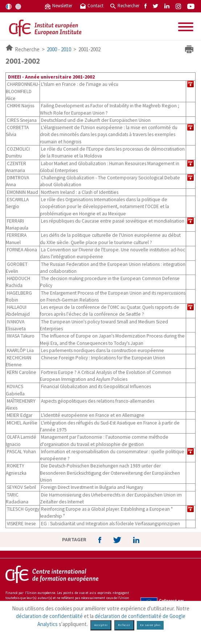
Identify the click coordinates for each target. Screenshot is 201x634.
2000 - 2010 (59, 49)
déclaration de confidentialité (49, 616)
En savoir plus (150, 625)
